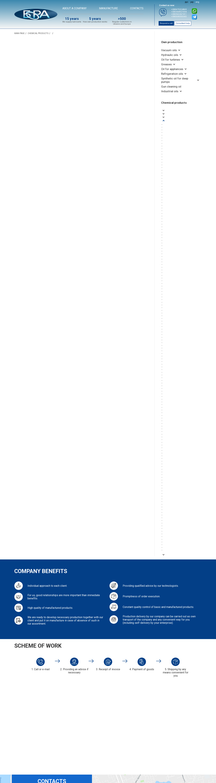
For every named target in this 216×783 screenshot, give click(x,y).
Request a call (166, 23)
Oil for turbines (170, 59)
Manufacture (108, 8)
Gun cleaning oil (171, 86)
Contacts (136, 8)
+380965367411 (179, 14)
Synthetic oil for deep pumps (174, 80)
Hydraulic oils (169, 55)
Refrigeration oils (172, 73)
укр (191, 2)
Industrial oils (169, 91)
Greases (166, 64)
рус (186, 2)
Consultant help (183, 23)
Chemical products (174, 102)
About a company (74, 8)
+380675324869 (179, 9)
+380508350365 (179, 16)
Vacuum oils (169, 50)
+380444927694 (179, 12)
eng (197, 2)
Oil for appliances (172, 69)
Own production (171, 42)
